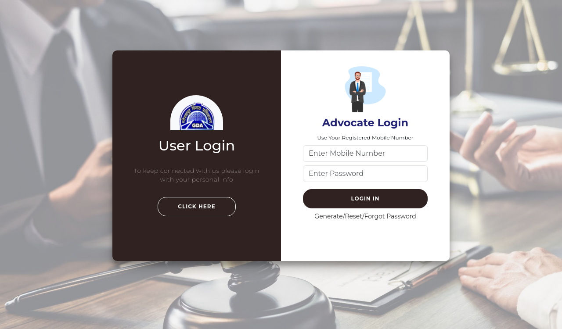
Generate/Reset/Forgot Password (365, 216)
